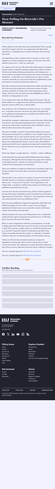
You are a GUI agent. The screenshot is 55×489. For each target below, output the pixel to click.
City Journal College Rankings (38, 358)
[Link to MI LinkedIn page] (13, 335)
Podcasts (32, 354)
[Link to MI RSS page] (27, 335)
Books (31, 349)
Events (4, 372)
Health (4, 358)
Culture (4, 349)
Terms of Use (5, 390)
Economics (7, 30)
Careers (4, 374)
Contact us (32, 379)
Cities (4, 347)
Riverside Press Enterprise (12, 38)
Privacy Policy (19, 390)
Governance (21, 28)
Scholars (31, 374)
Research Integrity (34, 376)
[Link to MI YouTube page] (18, 334)
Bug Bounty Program (47, 390)
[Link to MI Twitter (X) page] (8, 335)
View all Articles (8, 9)
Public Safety (8, 28)
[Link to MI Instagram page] (23, 335)
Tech (3, 363)
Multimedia (32, 351)
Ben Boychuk (19, 14)
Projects (31, 356)
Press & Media (33, 381)
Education (5, 354)
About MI (31, 372)
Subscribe (5, 376)
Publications (33, 347)
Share (51, 35)
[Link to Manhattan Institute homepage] (11, 321)
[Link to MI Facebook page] (3, 335)
